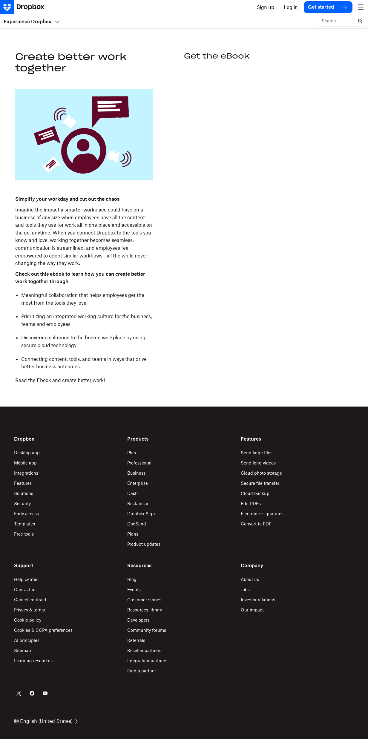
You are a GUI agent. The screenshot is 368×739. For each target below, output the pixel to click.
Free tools (24, 533)
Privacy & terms (29, 609)
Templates (24, 523)
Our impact (252, 609)
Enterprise (137, 483)
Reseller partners (144, 650)
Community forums (146, 630)
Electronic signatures (262, 513)
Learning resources (33, 660)
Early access (26, 513)
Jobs (245, 589)
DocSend (136, 523)
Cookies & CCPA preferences (43, 630)
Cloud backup (255, 493)
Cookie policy (27, 620)
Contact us (25, 589)
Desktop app (27, 452)
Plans (132, 533)
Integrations (26, 473)
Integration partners (147, 660)
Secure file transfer (260, 483)
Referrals (136, 640)
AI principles (26, 640)
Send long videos (258, 462)
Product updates (143, 544)
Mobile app (25, 462)
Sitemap (22, 650)
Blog (132, 579)
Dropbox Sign (141, 513)
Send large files (256, 452)
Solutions (23, 493)
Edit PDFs (251, 503)
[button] (84, 289)
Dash (132, 493)
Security (22, 503)
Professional (139, 462)
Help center (26, 579)
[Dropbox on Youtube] (45, 693)
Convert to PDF (256, 523)
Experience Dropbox (31, 21)
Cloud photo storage (261, 473)
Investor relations (258, 599)
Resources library (144, 609)
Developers (138, 620)
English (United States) (46, 721)
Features (23, 483)
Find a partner (141, 670)
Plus (131, 452)
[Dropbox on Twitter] (19, 693)
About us (250, 579)
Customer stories (144, 599)
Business (136, 473)
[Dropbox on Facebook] (32, 693)
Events (134, 589)
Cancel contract (30, 599)
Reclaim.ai (137, 503)
